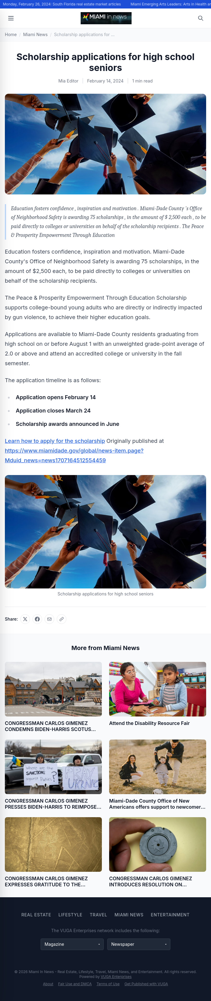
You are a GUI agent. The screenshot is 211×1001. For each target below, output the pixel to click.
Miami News (129, 914)
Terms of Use (108, 984)
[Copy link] (61, 619)
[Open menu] (11, 18)
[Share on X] (25, 619)
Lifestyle (70, 914)
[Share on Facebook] (37, 619)
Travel (98, 914)
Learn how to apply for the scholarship (55, 441)
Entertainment (170, 914)
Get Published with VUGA (146, 984)
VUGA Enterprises (116, 976)
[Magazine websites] (72, 944)
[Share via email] (49, 619)
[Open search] (200, 18)
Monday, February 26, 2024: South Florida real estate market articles (62, 4)
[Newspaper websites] (138, 944)
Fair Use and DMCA (75, 984)
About (48, 984)
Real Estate (36, 914)
